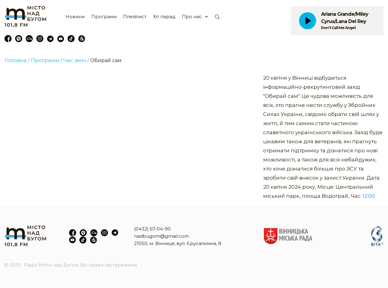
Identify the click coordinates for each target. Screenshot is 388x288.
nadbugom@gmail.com (161, 236)
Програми (104, 16)
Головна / (17, 60)
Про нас (192, 16)
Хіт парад (164, 16)
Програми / (46, 60)
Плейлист (134, 16)
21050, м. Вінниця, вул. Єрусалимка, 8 (177, 243)
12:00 (369, 196)
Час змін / (76, 60)
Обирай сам (106, 60)
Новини (75, 16)
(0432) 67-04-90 (152, 229)
